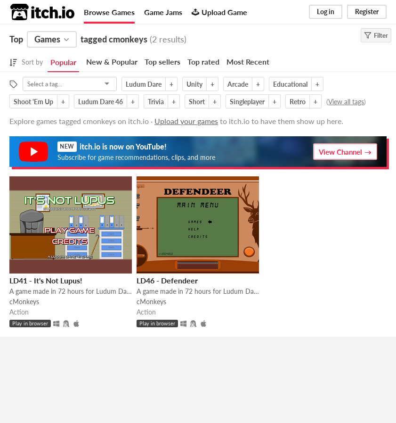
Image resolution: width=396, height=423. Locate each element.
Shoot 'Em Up (33, 102)
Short (197, 102)
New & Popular (111, 61)
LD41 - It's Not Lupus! (45, 280)
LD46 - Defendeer (167, 280)
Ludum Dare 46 (100, 102)
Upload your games (186, 120)
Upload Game (219, 12)
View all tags (346, 102)
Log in (325, 12)
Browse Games (109, 12)
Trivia (156, 102)
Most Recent (247, 61)
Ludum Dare (144, 84)
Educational (290, 84)
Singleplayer (247, 102)
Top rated (203, 61)
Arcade (237, 84)
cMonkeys (24, 302)
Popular (63, 62)
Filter (376, 35)
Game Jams (163, 12)
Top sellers (162, 61)
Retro (298, 102)
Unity (194, 84)
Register (367, 12)
